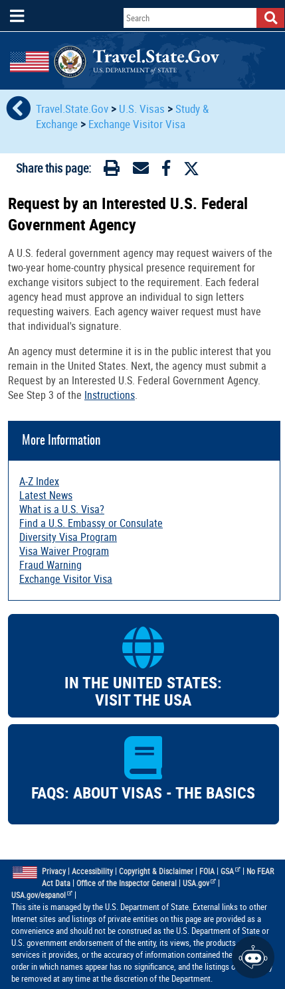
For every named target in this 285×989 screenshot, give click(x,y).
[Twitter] (191, 168)
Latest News (45, 495)
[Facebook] (166, 170)
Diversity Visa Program (68, 537)
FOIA (207, 871)
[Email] (141, 170)
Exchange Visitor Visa (136, 123)
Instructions (109, 395)
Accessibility (92, 871)
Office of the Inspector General (126, 883)
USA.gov (199, 883)
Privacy (54, 871)
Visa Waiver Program (64, 551)
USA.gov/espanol (41, 895)
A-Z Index (39, 481)
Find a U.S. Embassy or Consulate (91, 523)
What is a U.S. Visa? (61, 509)
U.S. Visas (142, 108)
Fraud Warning (50, 565)
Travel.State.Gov (73, 108)
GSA (230, 871)
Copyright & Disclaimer (156, 871)
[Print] (112, 170)
